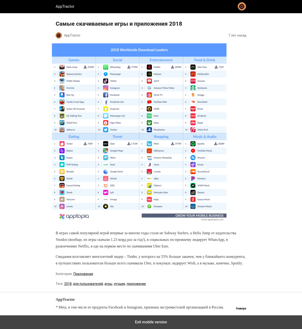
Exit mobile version (151, 322)
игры (108, 284)
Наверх (241, 308)
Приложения (83, 274)
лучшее (119, 284)
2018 (67, 284)
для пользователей (88, 284)
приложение (136, 284)
